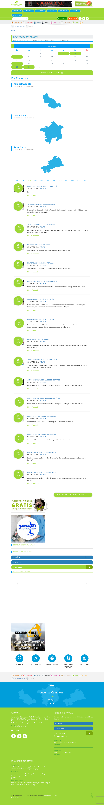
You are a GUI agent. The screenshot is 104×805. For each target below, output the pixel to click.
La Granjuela (36, 783)
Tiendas (39, 22)
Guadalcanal (15, 776)
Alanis (13, 774)
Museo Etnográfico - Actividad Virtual (42, 281)
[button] (51, 703)
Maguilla (29, 769)
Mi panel (73, 18)
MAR (29, 180)
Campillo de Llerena (36, 767)
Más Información (33, 195)
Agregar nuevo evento (52, 73)
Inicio (13, 30)
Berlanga (26, 767)
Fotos (52, 11)
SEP (66, 180)
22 (17, 64)
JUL (54, 180)
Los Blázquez (45, 783)
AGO (60, 180)
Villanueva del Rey (29, 785)
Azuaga (43, 189)
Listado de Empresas (20, 26)
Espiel (19, 783)
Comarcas (63, 11)
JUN (48, 180)
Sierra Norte (20, 147)
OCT (72, 180)
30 (29, 67)
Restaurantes (29, 22)
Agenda (40, 11)
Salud (76, 22)
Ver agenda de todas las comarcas (73, 495)
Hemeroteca (15, 798)
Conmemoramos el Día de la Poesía (40, 299)
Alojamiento (18, 22)
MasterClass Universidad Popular (40, 245)
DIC (85, 180)
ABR (35, 180)
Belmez (13, 783)
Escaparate (32, 26)
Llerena (23, 769)
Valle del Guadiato (22, 84)
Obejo (13, 785)
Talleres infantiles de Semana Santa (41, 204)
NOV (78, 180)
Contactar (17, 15)
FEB (23, 180)
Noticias (28, 11)
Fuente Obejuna (26, 783)
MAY (41, 180)
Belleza (84, 22)
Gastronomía (67, 22)
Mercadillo (17, 11)
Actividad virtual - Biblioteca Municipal (42, 416)
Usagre (35, 769)
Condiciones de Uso (50, 796)
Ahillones (14, 767)
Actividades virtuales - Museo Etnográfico (43, 186)
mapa (52, 101)
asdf (52, 697)
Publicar (62, 18)
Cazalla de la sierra (24, 774)
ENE (17, 180)
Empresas (47, 22)
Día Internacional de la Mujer (38, 339)
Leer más (57, 745)
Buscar (26, 18)
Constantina (37, 774)
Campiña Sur (20, 115)
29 (17, 67)
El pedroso (46, 774)
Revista (75, 11)
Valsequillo (19, 785)
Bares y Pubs (57, 22)
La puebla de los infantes (30, 776)
